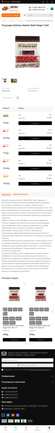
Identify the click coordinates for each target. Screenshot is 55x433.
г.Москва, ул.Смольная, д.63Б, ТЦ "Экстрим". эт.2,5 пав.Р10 (25, 406)
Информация (27, 376)
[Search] (40, 15)
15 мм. (6, 318)
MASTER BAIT (33, 91)
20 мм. (19, 318)
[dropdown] (43, 2)
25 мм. (12, 322)
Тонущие (19, 21)
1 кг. (5, 309)
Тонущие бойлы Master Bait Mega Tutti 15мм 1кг (13, 326)
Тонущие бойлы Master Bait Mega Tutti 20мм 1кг (39, 326)
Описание (6, 194)
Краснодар (16, 2)
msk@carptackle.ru (11, 397)
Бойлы (11, 21)
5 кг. (10, 309)
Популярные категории (27, 382)
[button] (2, 311)
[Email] (27, 360)
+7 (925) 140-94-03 (36, 10)
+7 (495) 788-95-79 (36, 7)
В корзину (35, 123)
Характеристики (20, 194)
